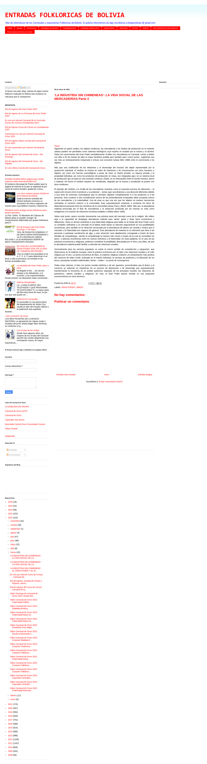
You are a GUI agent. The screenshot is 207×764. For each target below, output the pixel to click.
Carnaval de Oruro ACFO (16, 411)
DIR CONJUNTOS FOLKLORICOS (165, 28)
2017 (10, 720)
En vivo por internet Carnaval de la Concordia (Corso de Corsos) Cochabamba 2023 (25, 121)
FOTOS (135, 28)
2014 (10, 731)
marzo (13, 552)
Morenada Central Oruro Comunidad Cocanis (25, 424)
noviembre (15, 521)
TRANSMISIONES (69, 28)
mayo (13, 544)
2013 (10, 735)
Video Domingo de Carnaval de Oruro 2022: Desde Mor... (24, 594)
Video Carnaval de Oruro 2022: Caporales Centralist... (24, 676)
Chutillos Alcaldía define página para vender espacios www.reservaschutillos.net (24, 180)
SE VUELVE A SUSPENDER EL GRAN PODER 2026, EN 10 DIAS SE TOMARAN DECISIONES (32, 248)
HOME (9, 28)
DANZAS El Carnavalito (27, 299)
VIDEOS (146, 28)
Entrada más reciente (65, 374)
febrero (13, 695)
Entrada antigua (145, 374)
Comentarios (13, 455)
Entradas (12, 450)
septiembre (15, 529)
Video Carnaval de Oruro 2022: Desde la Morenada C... (24, 632)
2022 (10, 517)
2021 (10, 704)
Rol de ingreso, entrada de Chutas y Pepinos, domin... (26, 582)
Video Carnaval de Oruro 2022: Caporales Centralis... (24, 683)
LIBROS (79, 287)
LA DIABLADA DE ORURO (17, 406)
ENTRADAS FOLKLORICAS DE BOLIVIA (64, 15)
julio (12, 537)
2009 (10, 751)
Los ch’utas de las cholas (28, 330)
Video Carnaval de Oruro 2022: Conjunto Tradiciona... (24, 645)
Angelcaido (10, 436)
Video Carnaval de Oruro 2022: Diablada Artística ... (24, 607)
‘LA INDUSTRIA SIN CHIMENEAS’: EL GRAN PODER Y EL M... (25, 569)
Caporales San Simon (14, 420)
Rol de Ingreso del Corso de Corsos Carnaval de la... (26, 588)
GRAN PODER (109, 28)
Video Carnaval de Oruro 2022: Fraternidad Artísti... (24, 657)
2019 (10, 712)
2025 (10, 506)
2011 (10, 743)
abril (12, 548)
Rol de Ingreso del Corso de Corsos (19, 32)
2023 (10, 513)
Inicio (106, 374)
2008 (10, 755)
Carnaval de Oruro (13, 415)
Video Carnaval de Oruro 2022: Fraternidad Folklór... (24, 601)
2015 (10, 728)
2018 (10, 716)
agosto (13, 533)
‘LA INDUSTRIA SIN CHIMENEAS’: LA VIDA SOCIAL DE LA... (25, 557)
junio (12, 540)
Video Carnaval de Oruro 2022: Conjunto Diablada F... (24, 639)
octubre (14, 525)
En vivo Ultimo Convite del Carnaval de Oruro (25, 168)
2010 (10, 747)
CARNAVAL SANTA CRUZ (90, 28)
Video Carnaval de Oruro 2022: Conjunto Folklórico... (24, 651)
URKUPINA (123, 28)
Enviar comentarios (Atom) (110, 381)
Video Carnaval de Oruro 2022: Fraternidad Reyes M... (24, 613)
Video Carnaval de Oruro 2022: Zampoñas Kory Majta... (24, 626)
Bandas (19, 28)
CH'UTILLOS (31, 28)
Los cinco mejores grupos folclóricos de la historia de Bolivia (33, 194)
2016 (10, 724)
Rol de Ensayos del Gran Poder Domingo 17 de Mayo (31, 228)
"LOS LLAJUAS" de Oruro (16, 316)
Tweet (57, 146)
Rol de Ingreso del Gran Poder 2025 (21, 109)
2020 (10, 708)
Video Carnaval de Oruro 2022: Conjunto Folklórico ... (24, 670)
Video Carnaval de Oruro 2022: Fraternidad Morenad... (24, 689)
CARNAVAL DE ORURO (49, 28)
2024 (10, 510)
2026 (10, 502)
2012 (10, 739)
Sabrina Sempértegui (26, 282)
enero (13, 699)
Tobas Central (11, 428)
